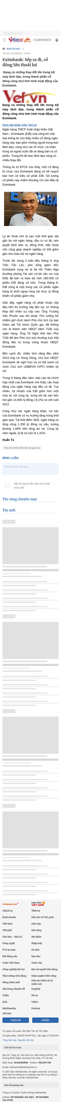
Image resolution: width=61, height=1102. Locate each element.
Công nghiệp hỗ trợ (13, 969)
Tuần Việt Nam (11, 962)
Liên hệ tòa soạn (12, 1047)
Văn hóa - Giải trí (12, 936)
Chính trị (7, 910)
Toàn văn (36, 962)
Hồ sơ (34, 995)
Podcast (35, 1008)
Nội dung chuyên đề (13, 988)
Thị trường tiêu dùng (14, 975)
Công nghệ (8, 943)
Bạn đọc (36, 956)
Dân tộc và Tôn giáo (42, 917)
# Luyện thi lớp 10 (42, 40)
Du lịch (35, 949)
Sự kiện (45, 1020)
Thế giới (7, 930)
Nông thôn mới (11, 982)
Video (34, 1001)
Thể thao (7, 923)
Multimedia (9, 1008)
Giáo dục (36, 923)
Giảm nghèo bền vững (43, 975)
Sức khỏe (36, 936)
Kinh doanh (13, 49)
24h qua (6, 1013)
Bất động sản (9, 956)
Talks (5, 995)
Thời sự (35, 910)
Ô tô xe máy (8, 949)
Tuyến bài (16, 1020)
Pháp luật (36, 943)
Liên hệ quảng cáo (13, 1085)
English (35, 988)
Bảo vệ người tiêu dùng (44, 969)
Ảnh (4, 1001)
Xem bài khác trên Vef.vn (19, 125)
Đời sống (36, 930)
